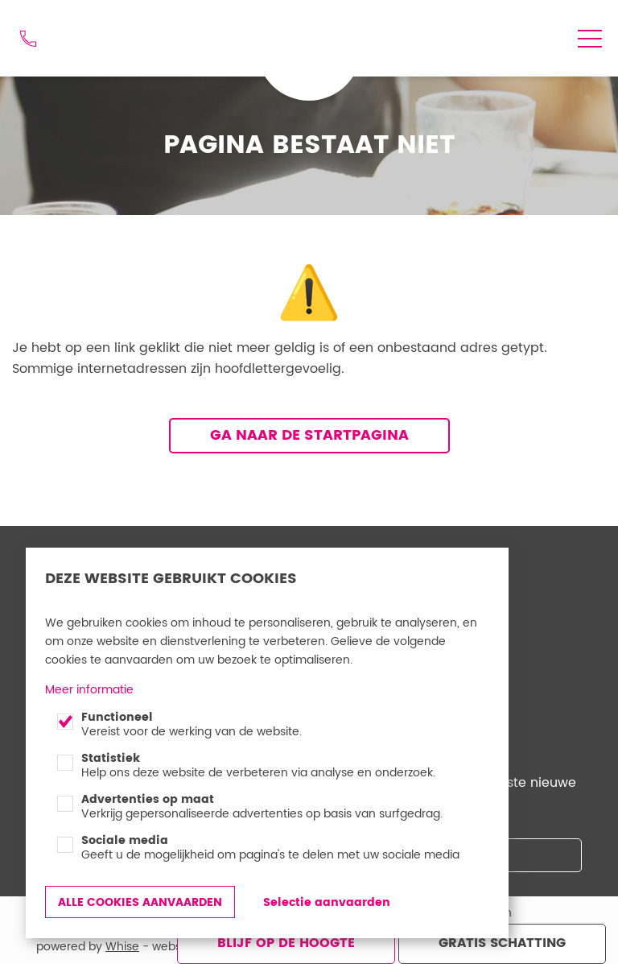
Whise (122, 946)
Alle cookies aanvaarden (140, 902)
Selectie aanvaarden (326, 902)
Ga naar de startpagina (309, 435)
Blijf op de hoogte (286, 943)
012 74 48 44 (28, 39)
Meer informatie (89, 690)
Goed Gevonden (303, 29)
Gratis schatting (502, 943)
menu (590, 39)
